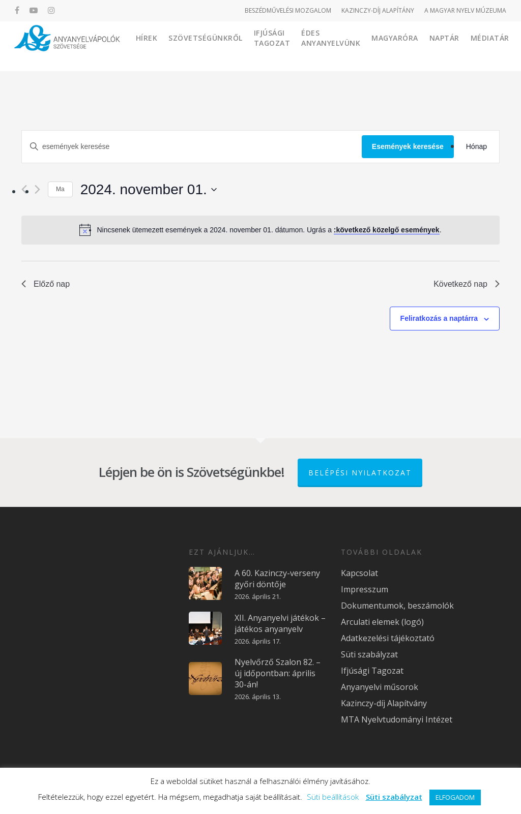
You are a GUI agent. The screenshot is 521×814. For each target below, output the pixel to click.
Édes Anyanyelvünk (367, 45)
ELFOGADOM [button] (455, 797)
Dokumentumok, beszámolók (397, 605)
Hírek (183, 45)
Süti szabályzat (369, 654)
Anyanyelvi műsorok (379, 686)
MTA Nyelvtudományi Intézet (396, 719)
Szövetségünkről (243, 45)
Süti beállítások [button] (333, 797)
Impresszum (364, 589)
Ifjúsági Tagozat (309, 45)
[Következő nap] (37, 189)
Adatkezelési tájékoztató (388, 638)
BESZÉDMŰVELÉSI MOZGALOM (288, 10)
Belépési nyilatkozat (360, 472)
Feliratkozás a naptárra (439, 318)
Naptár (481, 45)
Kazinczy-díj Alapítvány (384, 703)
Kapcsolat (359, 573)
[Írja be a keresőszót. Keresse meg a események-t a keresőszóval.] (192, 147)
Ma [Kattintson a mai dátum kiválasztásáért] (60, 189)
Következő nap (466, 284)
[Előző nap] (24, 189)
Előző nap (45, 284)
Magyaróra (432, 45)
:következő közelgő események (387, 230)
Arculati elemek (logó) (382, 621)
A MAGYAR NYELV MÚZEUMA (465, 10)
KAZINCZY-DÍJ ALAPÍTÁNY (377, 10)
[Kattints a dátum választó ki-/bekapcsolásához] (148, 189)
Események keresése (408, 146)
